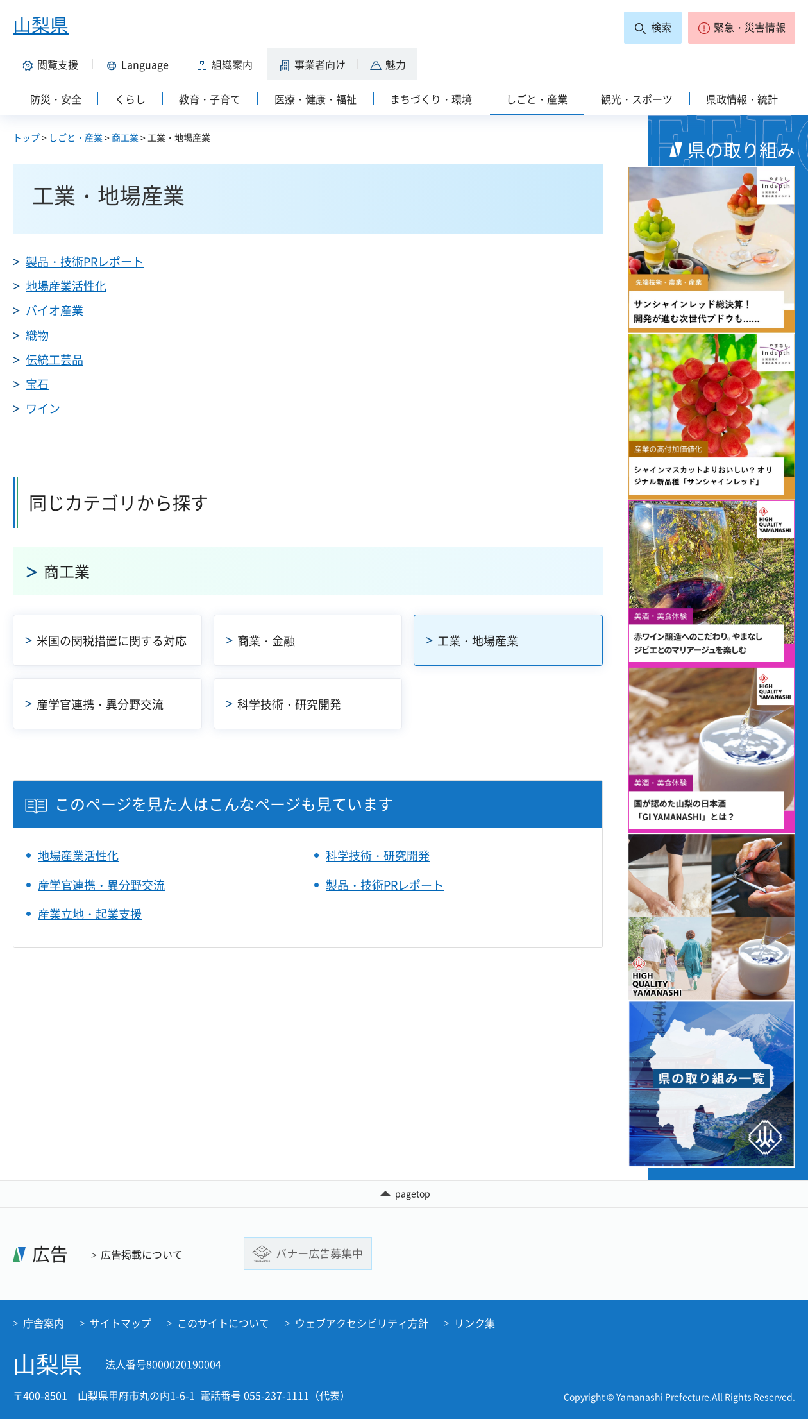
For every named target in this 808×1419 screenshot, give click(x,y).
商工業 (125, 137)
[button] (741, 28)
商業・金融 (266, 640)
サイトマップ (120, 1322)
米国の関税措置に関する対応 (112, 640)
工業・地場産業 (477, 640)
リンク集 (474, 1322)
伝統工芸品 (54, 359)
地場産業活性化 (66, 285)
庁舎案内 (43, 1322)
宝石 (37, 384)
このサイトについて (223, 1322)
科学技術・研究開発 (289, 704)
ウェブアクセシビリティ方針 (361, 1322)
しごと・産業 (76, 137)
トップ (26, 137)
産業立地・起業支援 (90, 914)
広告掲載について (142, 1254)
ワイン (43, 408)
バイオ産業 (54, 310)
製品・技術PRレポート (85, 261)
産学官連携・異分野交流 (100, 704)
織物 (37, 335)
